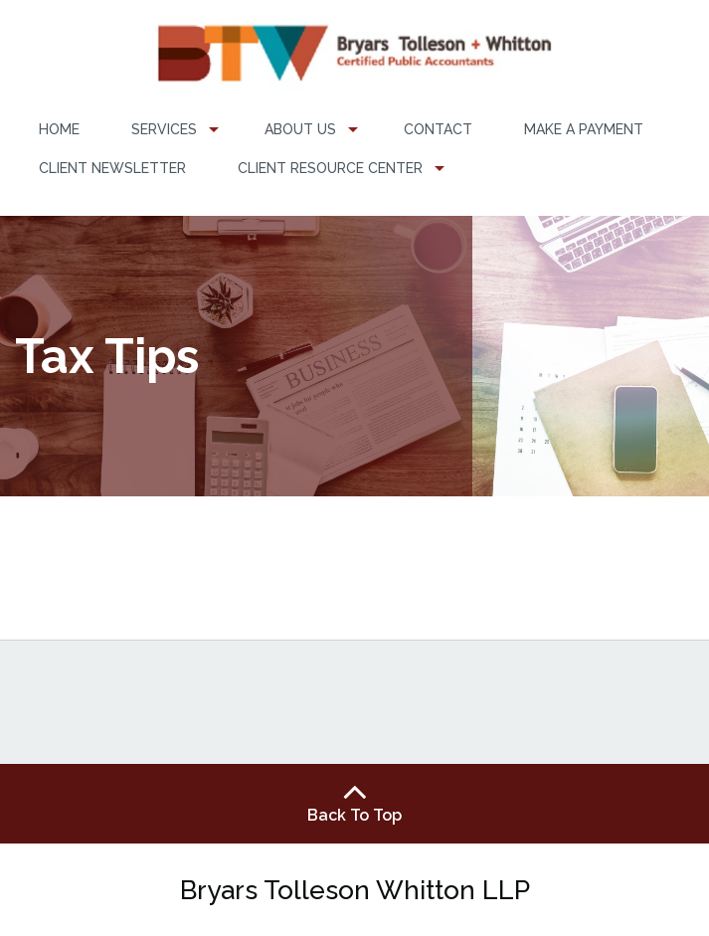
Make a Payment (583, 129)
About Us (300, 129)
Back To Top (354, 802)
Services (164, 129)
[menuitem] (59, 129)
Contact (438, 129)
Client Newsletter (112, 168)
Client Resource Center (330, 168)
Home (59, 129)
